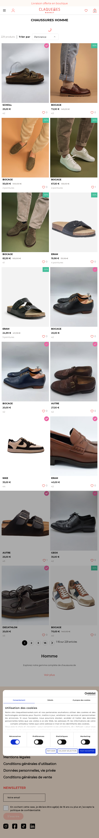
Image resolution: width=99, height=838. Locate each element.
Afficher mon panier (94, 11)
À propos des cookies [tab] (83, 698)
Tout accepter (88, 749)
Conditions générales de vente (27, 777)
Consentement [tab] (19, 698)
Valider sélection (69, 749)
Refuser (53, 749)
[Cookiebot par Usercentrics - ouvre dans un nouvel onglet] (83, 692)
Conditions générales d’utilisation (29, 764)
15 (46, 643)
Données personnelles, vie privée (29, 770)
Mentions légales (16, 757)
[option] (25, 73)
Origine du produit (38, 28)
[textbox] (9, 28)
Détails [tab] (51, 698)
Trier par (24, 36)
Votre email (13, 797)
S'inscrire (13, 816)
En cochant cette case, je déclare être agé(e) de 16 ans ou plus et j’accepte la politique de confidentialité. (52, 808)
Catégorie (69, 28)
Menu (4, 10)
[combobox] (11, 28)
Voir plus (49, 674)
